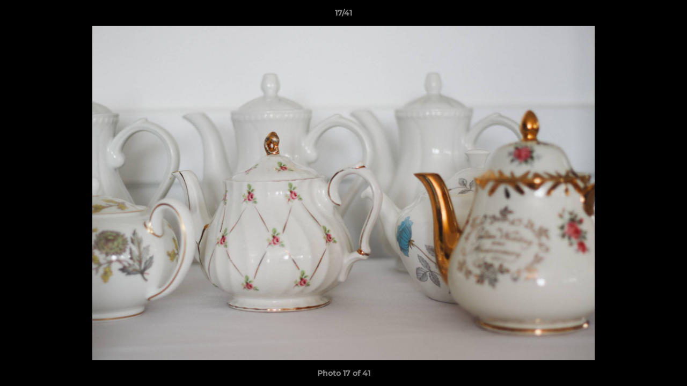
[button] (667, 15)
